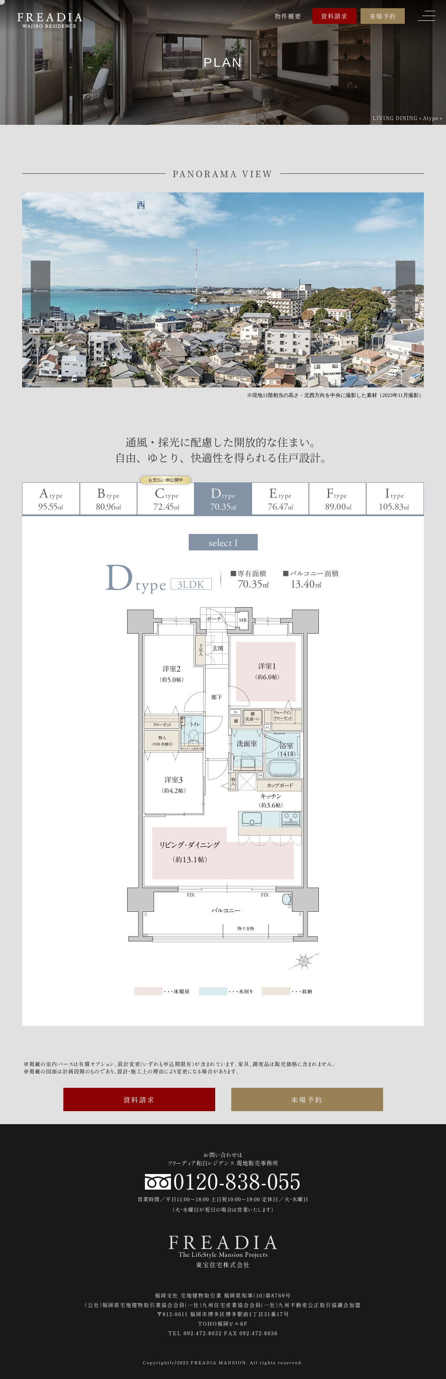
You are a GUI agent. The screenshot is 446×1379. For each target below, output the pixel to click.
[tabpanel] (223, 764)
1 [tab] (223, 542)
